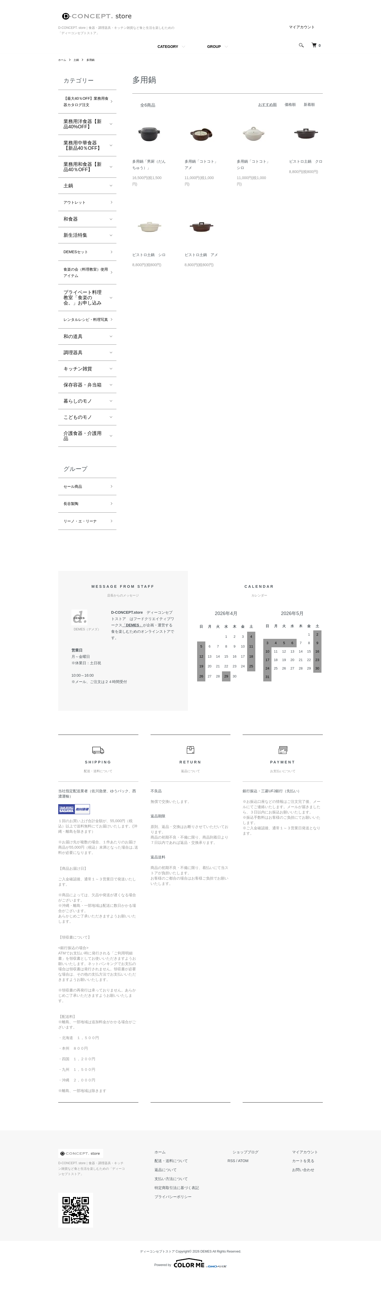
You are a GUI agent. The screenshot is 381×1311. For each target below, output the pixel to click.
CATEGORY (167, 46)
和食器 (71, 232)
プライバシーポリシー (197, 1237)
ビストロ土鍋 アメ (201, 255)
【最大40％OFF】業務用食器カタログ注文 (83, 107)
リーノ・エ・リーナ (83, 557)
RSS (251, 1202)
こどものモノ (78, 445)
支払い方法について (195, 1220)
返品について (190, 1211)
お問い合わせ (308, 1211)
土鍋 (78, 60)
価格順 (290, 104)
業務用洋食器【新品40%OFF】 (83, 135)
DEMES (132, 666)
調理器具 (73, 380)
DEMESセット (79, 265)
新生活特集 (75, 248)
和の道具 (73, 364)
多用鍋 (94, 60)
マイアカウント (302, 27)
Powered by (190, 1298)
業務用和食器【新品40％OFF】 (83, 178)
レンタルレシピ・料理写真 (83, 342)
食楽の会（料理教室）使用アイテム (83, 289)
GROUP (214, 46)
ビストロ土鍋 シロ (149, 255)
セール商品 (75, 515)
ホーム (63, 60)
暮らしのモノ (78, 428)
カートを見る (308, 1202)
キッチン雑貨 (78, 396)
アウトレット (78, 214)
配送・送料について (195, 1202)
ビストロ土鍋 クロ (306, 161)
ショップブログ (260, 1193)
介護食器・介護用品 (83, 463)
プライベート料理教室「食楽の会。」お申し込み (83, 316)
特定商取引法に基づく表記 (201, 1228)
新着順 (309, 104)
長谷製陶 (73, 534)
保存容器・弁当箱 (83, 412)
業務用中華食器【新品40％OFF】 (83, 157)
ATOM (263, 1202)
